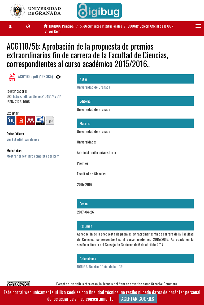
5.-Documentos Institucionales (101, 26)
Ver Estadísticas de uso (23, 139)
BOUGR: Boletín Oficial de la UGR (150, 26)
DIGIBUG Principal (61, 26)
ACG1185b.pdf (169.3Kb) (35, 76)
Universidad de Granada (93, 87)
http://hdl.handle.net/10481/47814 (37, 96)
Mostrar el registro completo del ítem (33, 156)
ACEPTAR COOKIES (137, 298)
